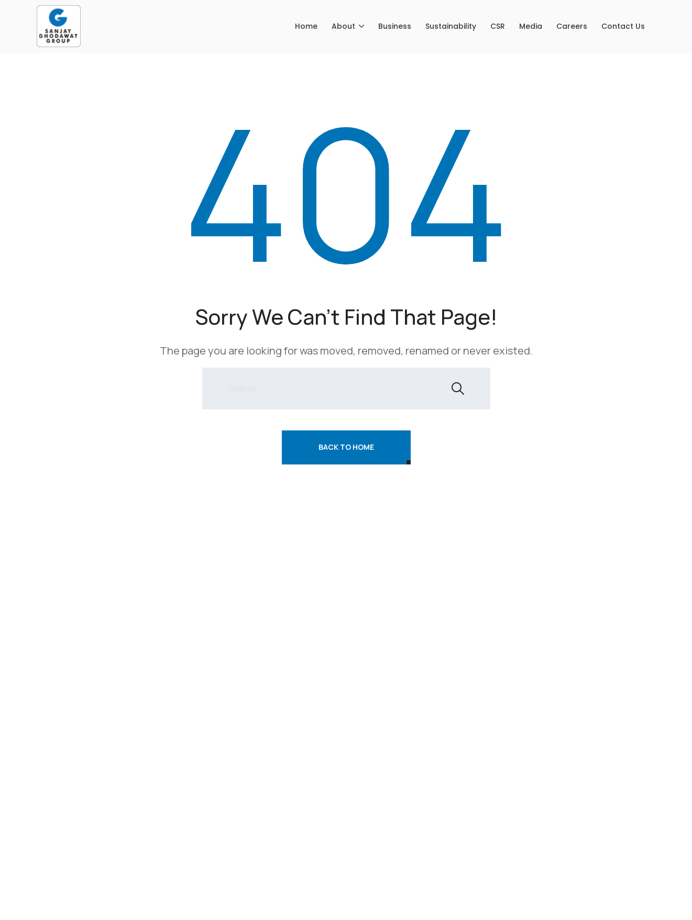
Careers (571, 26)
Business (394, 26)
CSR (497, 26)
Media (530, 26)
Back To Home (346, 447)
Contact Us (623, 26)
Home (306, 26)
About (343, 26)
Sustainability (450, 26)
